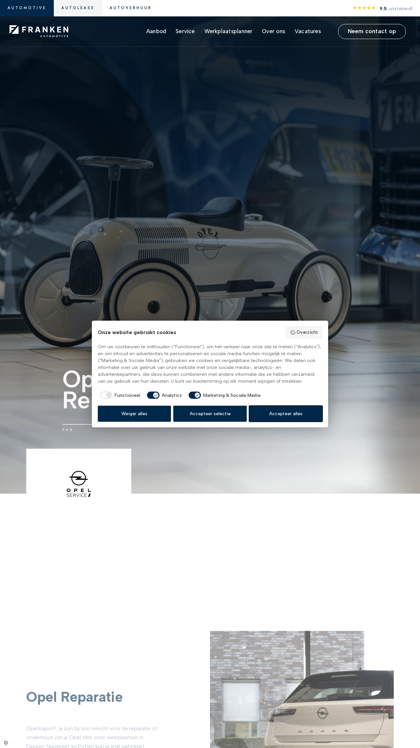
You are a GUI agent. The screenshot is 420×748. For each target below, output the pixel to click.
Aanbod (156, 31)
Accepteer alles (286, 414)
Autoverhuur (131, 8)
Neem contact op (372, 31)
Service (185, 31)
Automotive (27, 8)
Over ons (273, 31)
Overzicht (304, 332)
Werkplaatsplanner (228, 31)
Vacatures (308, 31)
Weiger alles (134, 414)
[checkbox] (119, 395)
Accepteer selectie (210, 414)
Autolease (77, 8)
